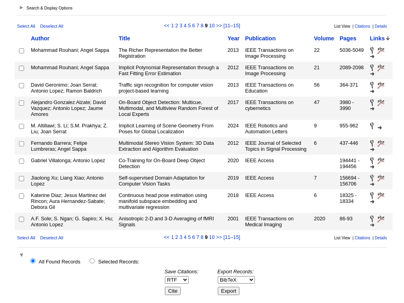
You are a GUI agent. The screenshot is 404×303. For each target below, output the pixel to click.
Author (40, 38)
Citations (362, 26)
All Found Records (59, 262)
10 (212, 25)
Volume (324, 38)
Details (381, 26)
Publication (260, 38)
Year (233, 38)
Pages (348, 38)
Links (377, 38)
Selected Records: (119, 262)
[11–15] (231, 25)
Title (124, 38)
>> (219, 25)
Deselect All (51, 26)
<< (167, 25)
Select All (26, 26)
